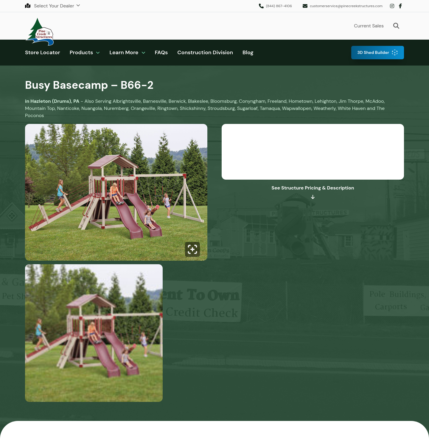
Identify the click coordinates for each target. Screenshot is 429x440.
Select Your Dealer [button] (50, 6)
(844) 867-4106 (279, 6)
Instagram (392, 6)
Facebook (400, 6)
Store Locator (42, 52)
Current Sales (369, 26)
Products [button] (81, 52)
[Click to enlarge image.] (116, 194)
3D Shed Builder (373, 52)
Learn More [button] (123, 52)
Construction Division (205, 52)
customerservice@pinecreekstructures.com (346, 6)
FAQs (161, 52)
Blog (248, 52)
